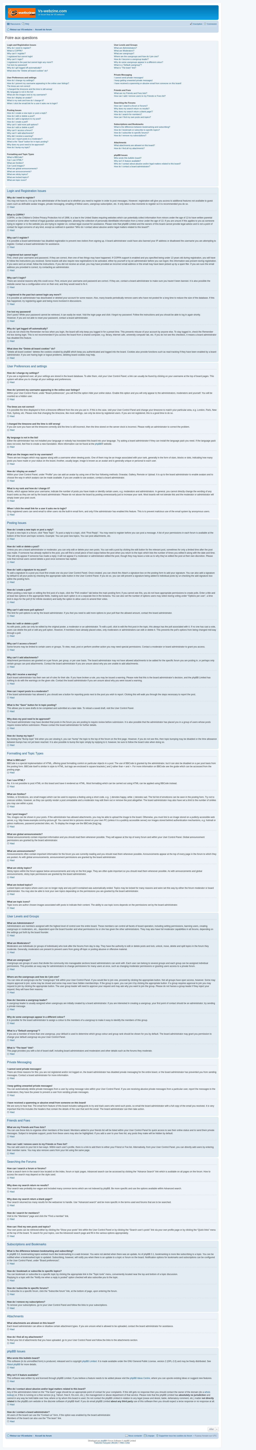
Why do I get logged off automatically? (24, 68)
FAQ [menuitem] (27, 24)
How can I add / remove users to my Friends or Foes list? (140, 96)
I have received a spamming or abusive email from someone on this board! (147, 83)
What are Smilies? (15, 163)
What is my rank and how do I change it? (25, 100)
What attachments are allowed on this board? (134, 145)
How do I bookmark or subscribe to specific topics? (137, 130)
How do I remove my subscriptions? (130, 135)
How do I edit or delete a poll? (20, 127)
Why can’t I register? (16, 53)
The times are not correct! (18, 86)
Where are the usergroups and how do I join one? (136, 56)
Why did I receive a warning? (20, 136)
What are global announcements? (22, 168)
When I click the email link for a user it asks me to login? (32, 103)
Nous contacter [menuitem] (135, 1436)
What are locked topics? (18, 177)
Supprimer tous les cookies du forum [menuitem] (175, 1436)
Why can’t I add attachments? (20, 133)
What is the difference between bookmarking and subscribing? (142, 127)
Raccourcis (15, 24)
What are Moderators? (124, 51)
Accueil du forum (43, 1436)
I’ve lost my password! (17, 65)
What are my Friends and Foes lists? (130, 93)
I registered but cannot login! (20, 56)
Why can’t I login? (15, 59)
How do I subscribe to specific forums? (131, 133)
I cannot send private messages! (128, 77)
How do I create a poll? (17, 122)
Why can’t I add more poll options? (22, 124)
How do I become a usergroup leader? (131, 59)
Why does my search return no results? (131, 108)
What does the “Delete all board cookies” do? (27, 71)
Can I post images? (16, 166)
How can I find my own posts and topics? (132, 117)
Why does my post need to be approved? (25, 144)
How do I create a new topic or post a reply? (27, 113)
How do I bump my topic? (18, 147)
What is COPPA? (15, 51)
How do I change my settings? (20, 80)
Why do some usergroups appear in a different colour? (138, 62)
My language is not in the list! (20, 92)
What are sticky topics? (17, 174)
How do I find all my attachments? (129, 148)
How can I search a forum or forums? (130, 106)
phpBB (98, 444)
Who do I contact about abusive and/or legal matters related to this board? (147, 164)
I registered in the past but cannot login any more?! (30, 62)
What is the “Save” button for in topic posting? (27, 141)
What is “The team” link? (125, 68)
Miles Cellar (125, 1443)
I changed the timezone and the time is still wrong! (29, 89)
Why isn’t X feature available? (127, 161)
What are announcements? (19, 171)
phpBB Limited (89, 1361)
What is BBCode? (15, 157)
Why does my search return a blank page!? (133, 111)
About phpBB (13, 1364)
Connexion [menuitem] (212, 24)
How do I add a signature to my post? (24, 119)
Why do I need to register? (19, 48)
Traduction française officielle (106, 1443)
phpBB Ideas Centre (140, 1378)
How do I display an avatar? (19, 98)
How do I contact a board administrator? (132, 166)
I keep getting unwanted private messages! (133, 80)
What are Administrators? (125, 48)
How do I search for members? (128, 114)
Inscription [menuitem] (197, 24)
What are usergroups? (124, 53)
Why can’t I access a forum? (20, 130)
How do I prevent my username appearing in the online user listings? (38, 83)
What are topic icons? (17, 180)
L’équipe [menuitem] (150, 1436)
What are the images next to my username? (26, 95)
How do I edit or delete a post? (21, 116)
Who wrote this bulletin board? (127, 158)
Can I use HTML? (15, 160)
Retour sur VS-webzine (21, 1436)
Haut (12, 207)
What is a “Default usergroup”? (128, 65)
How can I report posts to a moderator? (24, 139)
